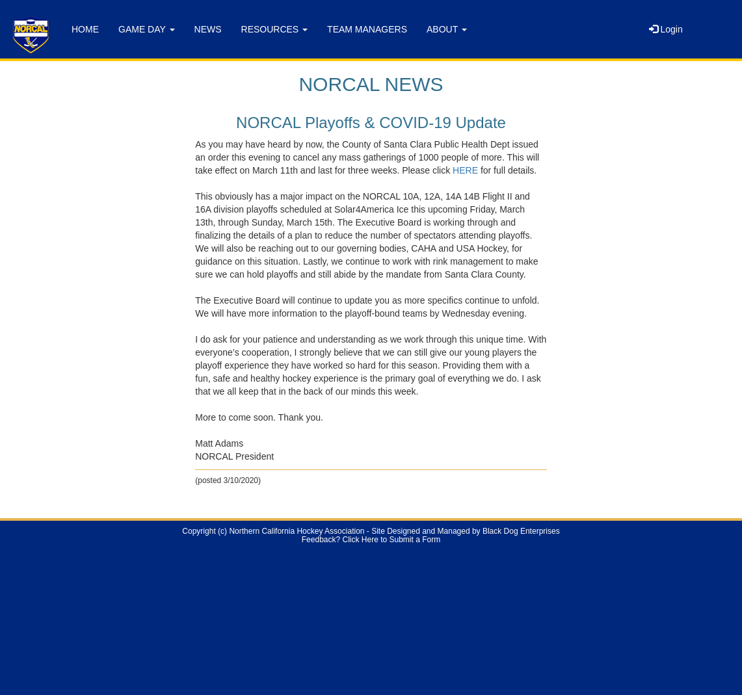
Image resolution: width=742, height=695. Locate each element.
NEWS (208, 29)
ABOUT (447, 29)
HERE (465, 170)
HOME (85, 29)
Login (666, 29)
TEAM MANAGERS (367, 29)
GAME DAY (146, 29)
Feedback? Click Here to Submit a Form (371, 539)
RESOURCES (274, 29)
